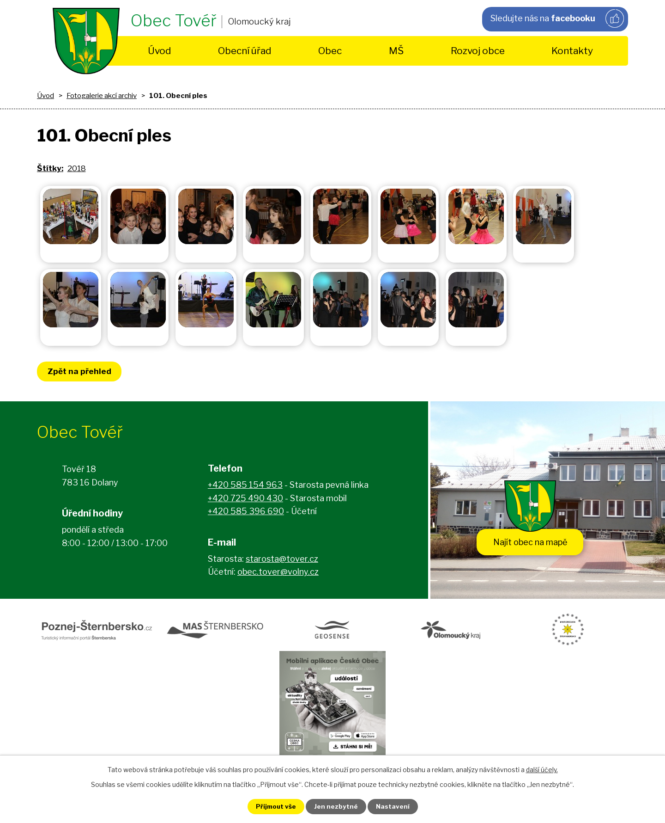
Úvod (159, 50)
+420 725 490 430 (245, 499)
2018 (76, 168)
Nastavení (396, 806)
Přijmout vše (273, 806)
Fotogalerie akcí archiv (101, 95)
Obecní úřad (244, 50)
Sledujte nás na (556, 19)
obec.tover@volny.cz (278, 573)
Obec (330, 50)
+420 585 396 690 (246, 512)
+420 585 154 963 (245, 486)
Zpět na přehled (81, 371)
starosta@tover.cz (282, 560)
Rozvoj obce (478, 50)
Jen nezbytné (336, 806)
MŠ (396, 50)
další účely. (542, 769)
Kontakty (572, 50)
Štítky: (50, 168)
